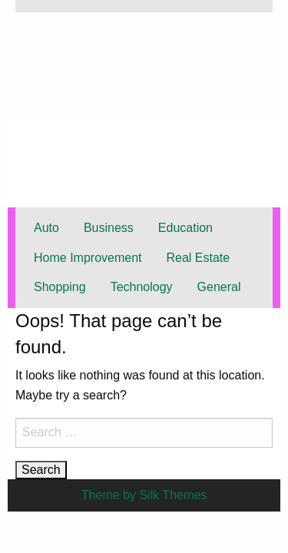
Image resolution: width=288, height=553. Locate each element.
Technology (142, 286)
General (219, 286)
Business (109, 227)
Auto (46, 227)
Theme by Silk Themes (144, 495)
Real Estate (198, 257)
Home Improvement (88, 257)
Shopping (60, 286)
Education (185, 227)
